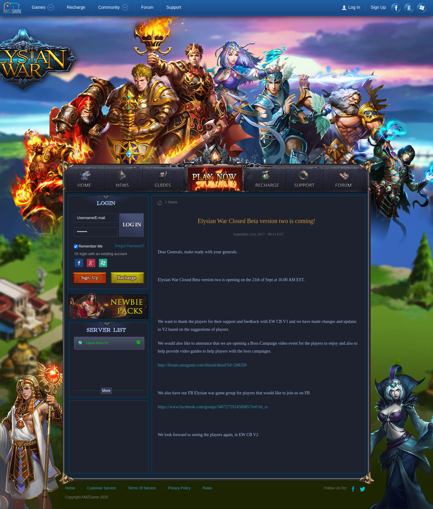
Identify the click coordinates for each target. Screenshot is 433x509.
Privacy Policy (179, 488)
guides (162, 174)
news (124, 174)
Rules (207, 488)
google (409, 8)
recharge (265, 174)
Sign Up (378, 7)
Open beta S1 (97, 342)
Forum (147, 7)
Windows (421, 8)
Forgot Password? (129, 246)
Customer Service (101, 488)
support (305, 174)
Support (173, 7)
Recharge (76, 7)
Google (91, 262)
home (84, 174)
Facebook (396, 8)
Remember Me (91, 246)
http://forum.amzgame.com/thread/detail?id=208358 (202, 365)
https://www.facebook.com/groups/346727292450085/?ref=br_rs (213, 407)
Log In (354, 7)
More (106, 391)
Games (43, 7)
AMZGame (13, 8)
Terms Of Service (142, 488)
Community (113, 7)
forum (344, 174)
